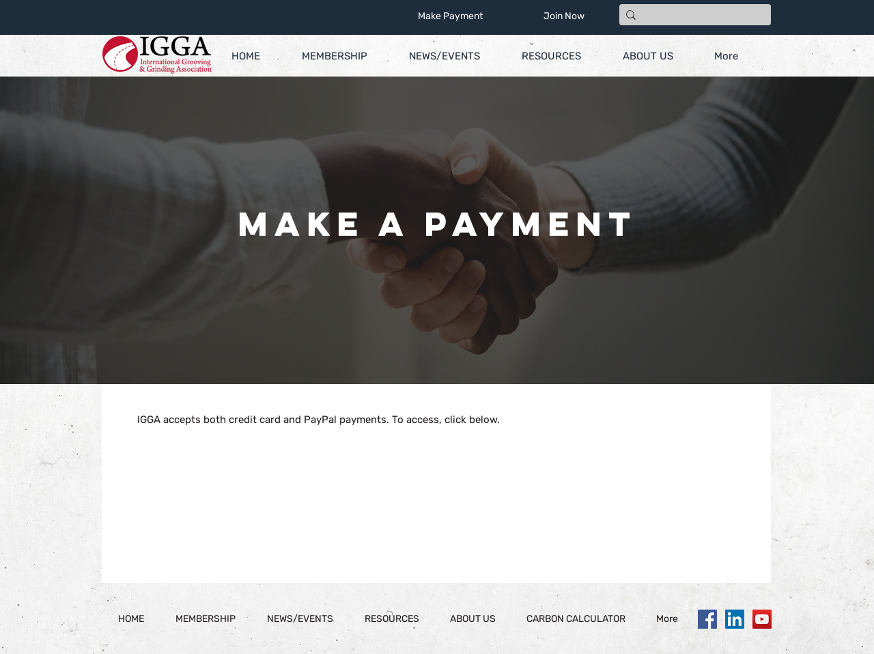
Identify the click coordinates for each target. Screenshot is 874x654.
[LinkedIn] (734, 619)
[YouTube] (762, 619)
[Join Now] (564, 16)
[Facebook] (707, 619)
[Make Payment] (450, 16)
